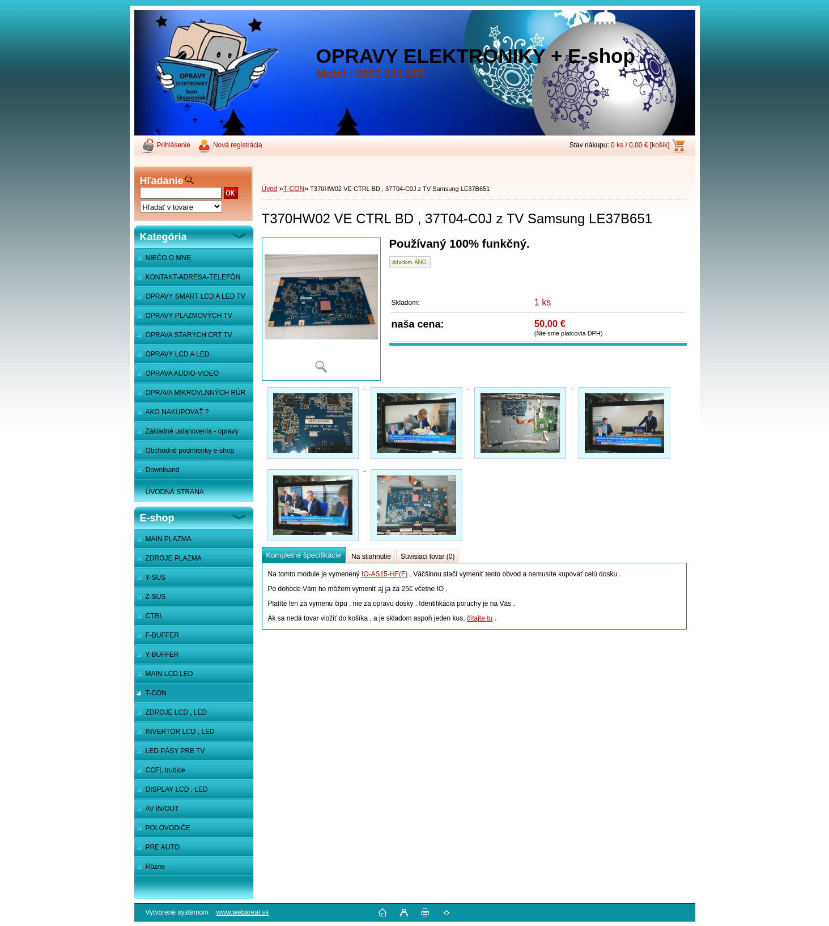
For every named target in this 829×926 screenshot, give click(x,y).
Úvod (270, 189)
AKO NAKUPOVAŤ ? (177, 412)
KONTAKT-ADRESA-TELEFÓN (193, 277)
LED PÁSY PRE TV (175, 751)
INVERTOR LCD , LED (180, 732)
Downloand (163, 470)
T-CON (156, 693)
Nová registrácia (237, 145)
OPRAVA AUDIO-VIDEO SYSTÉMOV (176, 376)
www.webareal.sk (242, 912)
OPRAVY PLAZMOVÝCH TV (189, 316)
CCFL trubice (165, 770)
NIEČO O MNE (169, 258)
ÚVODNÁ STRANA (175, 492)
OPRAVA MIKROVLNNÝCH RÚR (196, 393)
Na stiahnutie (371, 556)
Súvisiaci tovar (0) (427, 556)
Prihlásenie (173, 145)
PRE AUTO (163, 847)
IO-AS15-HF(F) (384, 574)
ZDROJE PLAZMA (174, 558)
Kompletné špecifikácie (303, 555)
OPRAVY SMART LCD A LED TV (195, 296)
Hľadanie (162, 180)
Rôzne (155, 866)
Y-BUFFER (162, 655)
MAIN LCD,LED (169, 674)
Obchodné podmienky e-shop (190, 450)
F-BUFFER (162, 635)
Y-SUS (156, 577)
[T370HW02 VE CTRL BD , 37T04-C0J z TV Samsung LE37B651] (321, 309)
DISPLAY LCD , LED (177, 789)
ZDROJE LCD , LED (176, 712)
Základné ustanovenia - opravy (192, 431)
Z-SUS (156, 597)
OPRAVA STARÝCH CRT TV (189, 335)
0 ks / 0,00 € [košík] (640, 145)
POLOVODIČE (168, 828)
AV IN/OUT (162, 809)
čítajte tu (479, 618)
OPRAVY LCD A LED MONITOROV (172, 357)
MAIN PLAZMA (169, 539)
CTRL (154, 616)
